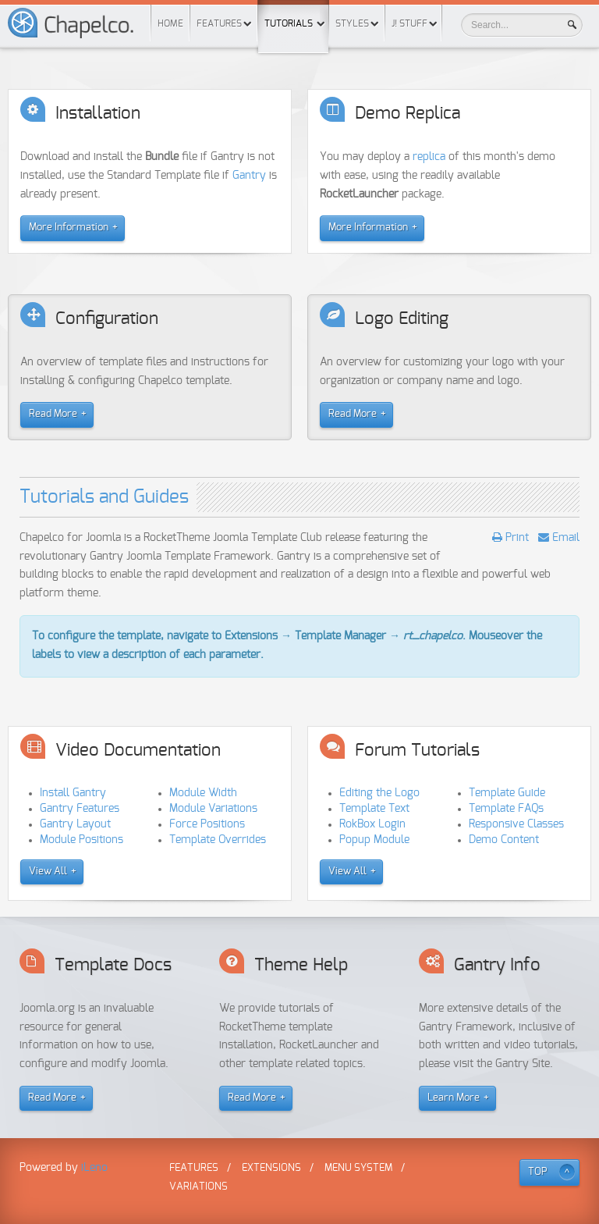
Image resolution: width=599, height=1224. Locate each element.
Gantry (249, 175)
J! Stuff (409, 23)
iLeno (94, 1167)
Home (170, 23)
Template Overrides (217, 839)
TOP (538, 1172)
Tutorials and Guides (104, 497)
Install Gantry (73, 793)
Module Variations (213, 808)
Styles (352, 23)
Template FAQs (506, 808)
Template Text (374, 808)
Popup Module (374, 839)
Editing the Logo (379, 793)
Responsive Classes (516, 824)
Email (564, 537)
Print (515, 537)
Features (219, 23)
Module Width (203, 793)
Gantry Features (79, 808)
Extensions (271, 1168)
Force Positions (207, 824)
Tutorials (293, 14)
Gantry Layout (75, 824)
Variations (198, 1187)
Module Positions (81, 839)
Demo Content (504, 839)
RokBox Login (372, 824)
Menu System (358, 1168)
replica (429, 156)
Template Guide (507, 793)
